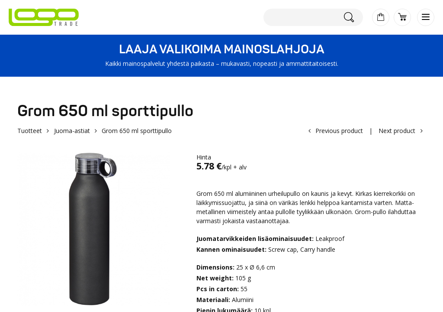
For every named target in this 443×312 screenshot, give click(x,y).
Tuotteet (29, 131)
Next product (397, 131)
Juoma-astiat (72, 131)
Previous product (339, 131)
